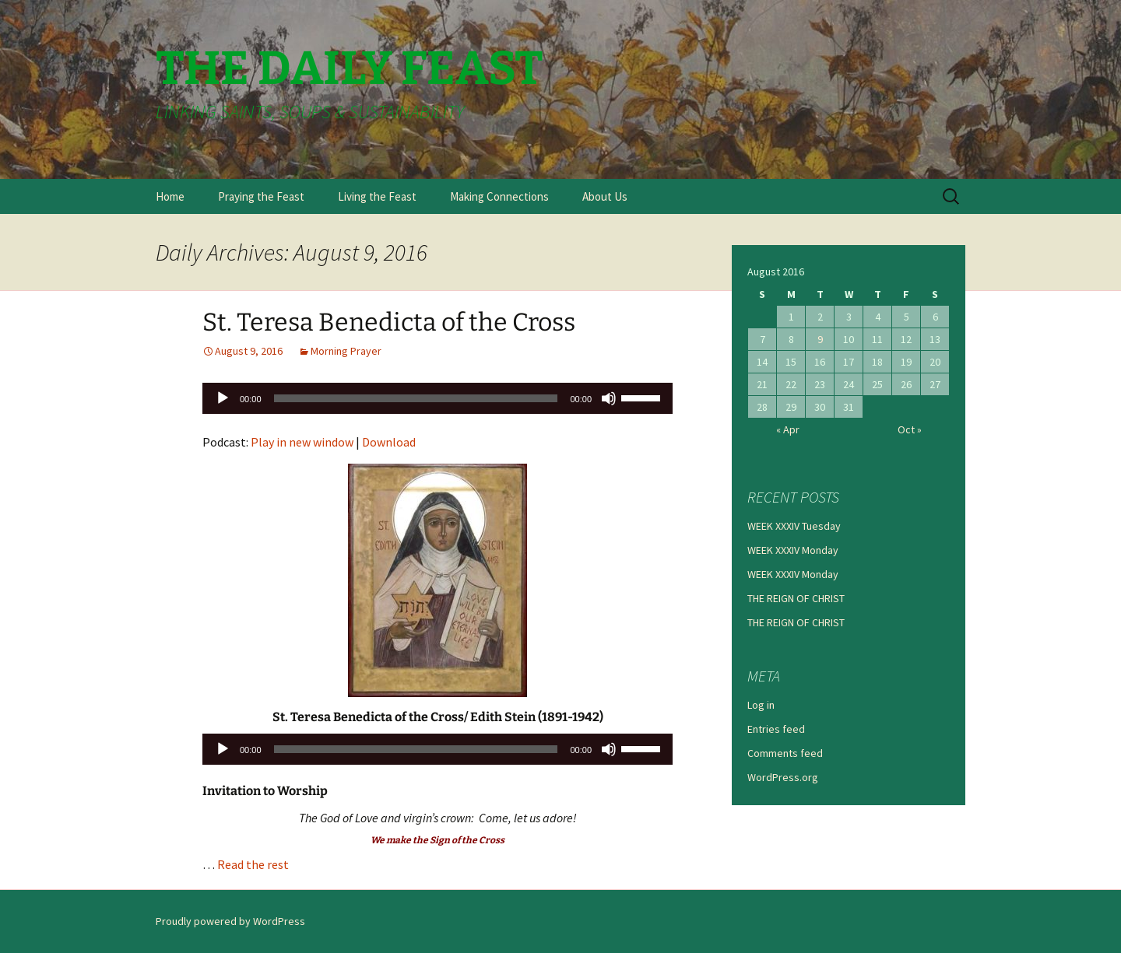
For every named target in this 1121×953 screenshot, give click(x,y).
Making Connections (499, 196)
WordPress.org (782, 777)
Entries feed (776, 729)
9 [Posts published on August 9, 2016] (820, 339)
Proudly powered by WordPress (230, 921)
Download (389, 442)
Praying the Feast (261, 196)
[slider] (416, 398)
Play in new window (302, 442)
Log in (761, 705)
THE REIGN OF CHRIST (796, 598)
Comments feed (785, 753)
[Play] (222, 398)
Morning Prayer (346, 351)
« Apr (787, 429)
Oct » (910, 429)
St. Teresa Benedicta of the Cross (388, 322)
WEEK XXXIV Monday (792, 550)
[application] (437, 398)
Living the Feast (377, 196)
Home (170, 196)
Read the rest (253, 864)
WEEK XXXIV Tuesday (794, 526)
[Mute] (609, 398)
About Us (604, 196)
